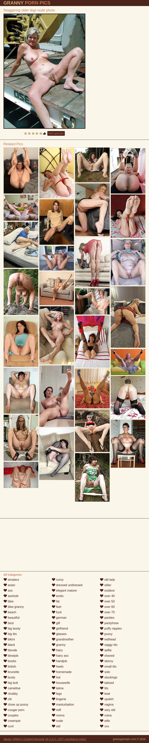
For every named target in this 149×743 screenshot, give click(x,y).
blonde (10, 650)
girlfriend (60, 628)
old (56, 726)
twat (105, 693)
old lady (107, 579)
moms (58, 715)
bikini (9, 639)
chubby (10, 693)
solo (105, 672)
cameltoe (11, 688)
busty (9, 677)
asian (9, 585)
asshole (11, 596)
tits (104, 688)
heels (58, 666)
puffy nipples (111, 628)
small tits (108, 666)
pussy (106, 634)
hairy (57, 650)
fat (56, 601)
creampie (12, 720)
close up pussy (15, 704)
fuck (57, 612)
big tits (10, 634)
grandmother (63, 639)
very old (107, 710)
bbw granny (13, 606)
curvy (58, 579)
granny (59, 644)
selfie (106, 650)
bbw (8, 601)
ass (8, 590)
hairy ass (60, 655)
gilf (56, 623)
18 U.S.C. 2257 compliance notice (65, 739)
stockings (108, 677)
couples (11, 715)
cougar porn (13, 710)
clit (7, 699)
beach (9, 612)
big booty (11, 628)
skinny (106, 661)
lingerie (59, 699)
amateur (11, 579)
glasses (59, 634)
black (9, 644)
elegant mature (64, 590)
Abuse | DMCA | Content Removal (23, 739)
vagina (106, 704)
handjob (59, 661)
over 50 (107, 601)
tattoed (107, 682)
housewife (61, 682)
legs (57, 693)
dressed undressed (67, 585)
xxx (104, 726)
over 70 (107, 612)
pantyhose (109, 623)
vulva (106, 715)
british (9, 666)
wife (105, 720)
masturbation (63, 704)
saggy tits (108, 644)
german (59, 617)
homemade (62, 672)
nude (57, 720)
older (105, 585)
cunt (8, 726)
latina (58, 688)
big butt (10, 682)
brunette (11, 672)
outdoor (107, 590)
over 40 (107, 596)
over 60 (107, 606)
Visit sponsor (56, 133)
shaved (107, 655)
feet (56, 606)
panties (107, 617)
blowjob (10, 655)
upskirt (106, 699)
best (8, 623)
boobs (9, 661)
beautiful (11, 617)
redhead (108, 639)
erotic (58, 596)
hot (56, 677)
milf (56, 710)
